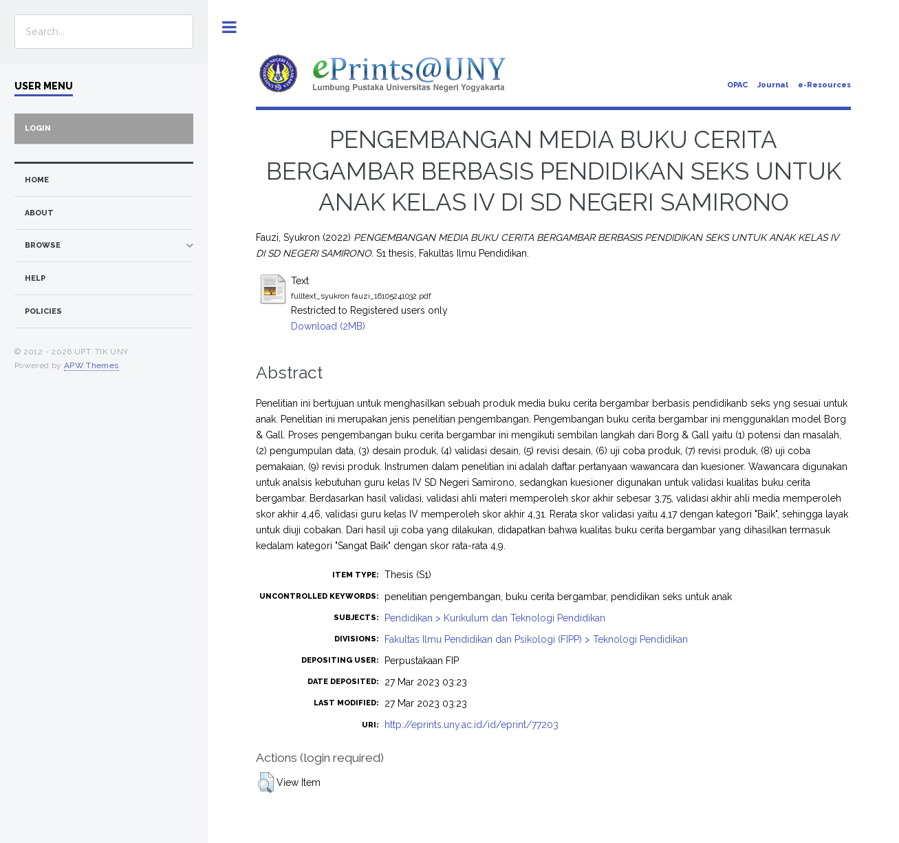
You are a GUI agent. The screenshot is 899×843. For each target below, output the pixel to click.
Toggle (229, 27)
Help (35, 278)
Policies (43, 311)
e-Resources (824, 85)
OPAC (737, 85)
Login (38, 128)
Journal (772, 85)
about (39, 213)
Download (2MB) (328, 326)
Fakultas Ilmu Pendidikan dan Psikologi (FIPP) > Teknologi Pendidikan (536, 639)
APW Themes (91, 365)
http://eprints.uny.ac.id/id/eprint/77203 (471, 724)
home (37, 179)
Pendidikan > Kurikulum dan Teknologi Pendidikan (494, 617)
